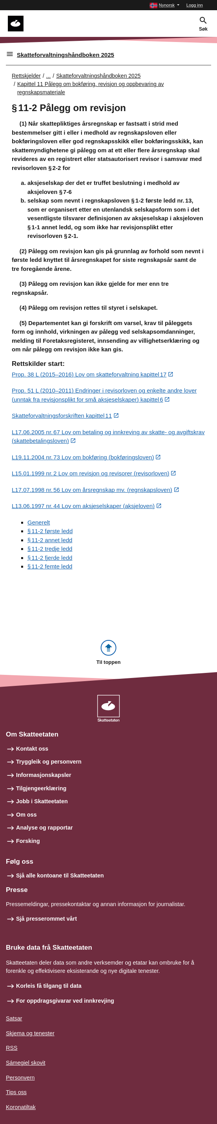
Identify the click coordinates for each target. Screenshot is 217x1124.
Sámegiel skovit (25, 1063)
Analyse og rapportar (44, 827)
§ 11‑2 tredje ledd (49, 548)
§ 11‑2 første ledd (49, 531)
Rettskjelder (26, 76)
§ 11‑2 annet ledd (49, 540)
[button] (164, 5)
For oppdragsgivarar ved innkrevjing (65, 1001)
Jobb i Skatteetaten (42, 801)
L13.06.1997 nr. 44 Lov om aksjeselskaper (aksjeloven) (83, 506)
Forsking (28, 841)
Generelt (38, 522)
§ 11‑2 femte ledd (49, 566)
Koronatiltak (21, 1107)
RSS (12, 1048)
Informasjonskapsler (43, 775)
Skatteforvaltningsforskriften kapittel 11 (62, 415)
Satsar (14, 1018)
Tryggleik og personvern (48, 761)
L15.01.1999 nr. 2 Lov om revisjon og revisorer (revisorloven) (90, 473)
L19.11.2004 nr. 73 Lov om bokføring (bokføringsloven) (83, 457)
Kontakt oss (32, 749)
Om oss (26, 814)
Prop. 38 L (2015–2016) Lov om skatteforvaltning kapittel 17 (89, 374)
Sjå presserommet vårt (46, 919)
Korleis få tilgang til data (48, 986)
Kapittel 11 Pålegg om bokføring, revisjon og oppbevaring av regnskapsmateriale (90, 88)
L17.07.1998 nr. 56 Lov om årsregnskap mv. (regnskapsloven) (92, 489)
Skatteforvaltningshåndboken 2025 (65, 54)
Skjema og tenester (30, 1033)
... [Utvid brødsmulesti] (48, 76)
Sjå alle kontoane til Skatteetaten (60, 875)
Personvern (20, 1078)
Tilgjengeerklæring (41, 788)
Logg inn (194, 5)
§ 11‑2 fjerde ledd (49, 557)
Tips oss (16, 1092)
